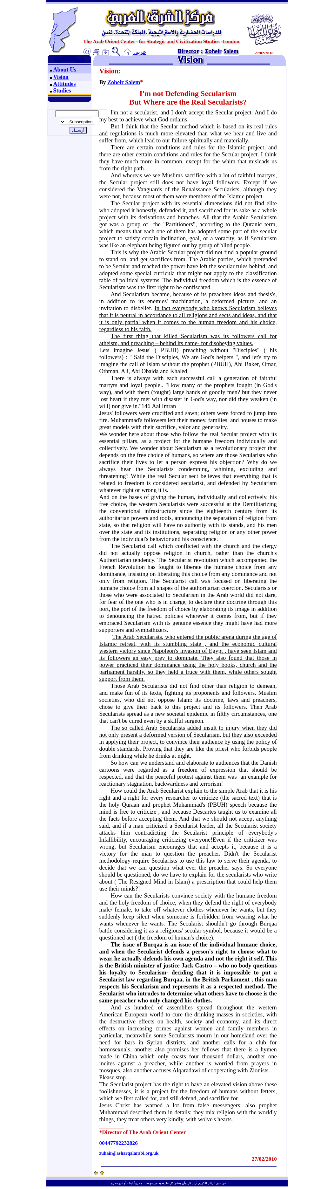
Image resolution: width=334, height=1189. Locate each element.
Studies (62, 90)
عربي (139, 52)
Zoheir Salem (123, 82)
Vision (61, 77)
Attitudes (64, 84)
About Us (64, 69)
